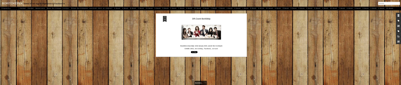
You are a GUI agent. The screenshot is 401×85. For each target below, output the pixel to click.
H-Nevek (206, 8)
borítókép (199, 21)
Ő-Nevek (301, 8)
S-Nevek (325, 8)
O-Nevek (278, 8)
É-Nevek (173, 8)
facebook (207, 21)
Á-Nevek (125, 8)
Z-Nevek (381, 8)
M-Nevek (253, 8)
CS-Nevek (149, 8)
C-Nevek (141, 8)
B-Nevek (133, 8)
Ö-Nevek (294, 8)
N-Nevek (261, 8)
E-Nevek (166, 8)
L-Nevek (245, 8)
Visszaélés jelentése (223, 83)
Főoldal (23, 8)
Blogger (213, 83)
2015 (192, 21)
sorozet (215, 21)
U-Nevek (350, 8)
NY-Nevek (269, 8)
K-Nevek (237, 8)
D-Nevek (158, 8)
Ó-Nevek (286, 8)
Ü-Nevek (366, 8)
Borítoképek (217, 18)
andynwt (201, 83)
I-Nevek (214, 8)
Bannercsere (40, 8)
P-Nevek (309, 8)
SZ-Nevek (333, 8)
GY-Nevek (197, 8)
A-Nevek (117, 8)
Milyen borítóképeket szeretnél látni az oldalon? (91, 8)
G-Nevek (189, 8)
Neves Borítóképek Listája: (58, 8)
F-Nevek (181, 8)
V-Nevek (373, 8)
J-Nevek (230, 8)
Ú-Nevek (358, 8)
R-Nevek (317, 8)
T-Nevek (342, 8)
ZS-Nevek (389, 8)
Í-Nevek (222, 8)
